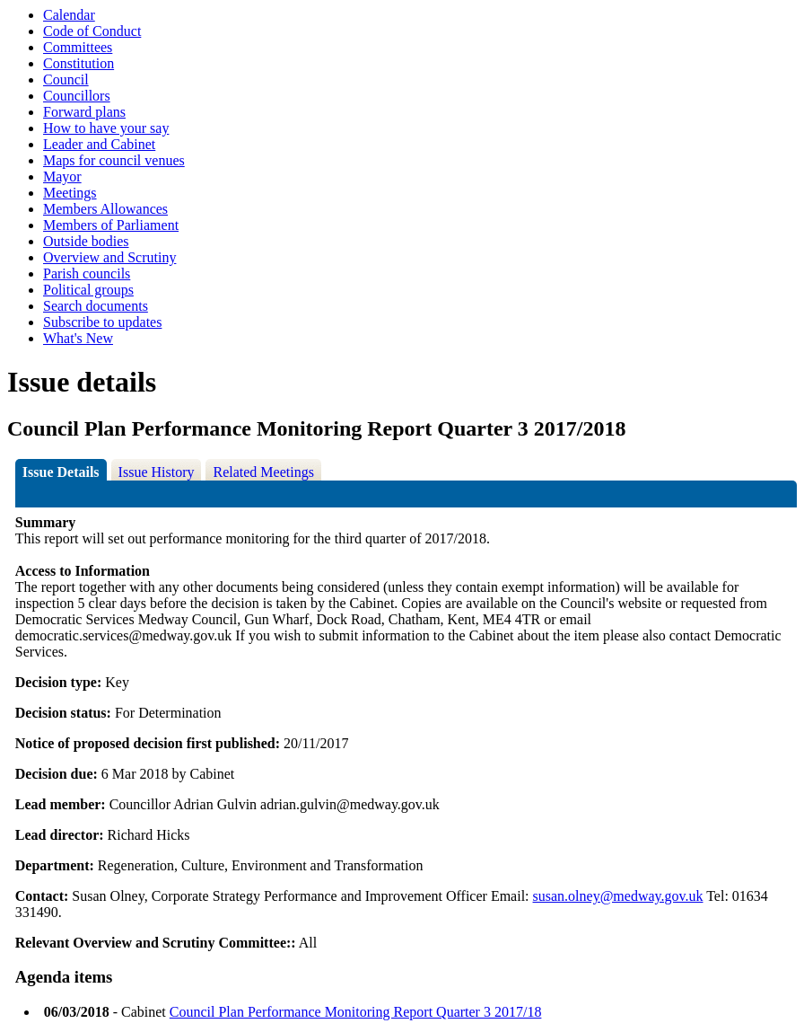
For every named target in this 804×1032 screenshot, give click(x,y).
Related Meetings (263, 472)
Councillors (76, 95)
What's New (78, 338)
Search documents (95, 305)
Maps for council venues (114, 160)
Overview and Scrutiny (109, 257)
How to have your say (106, 128)
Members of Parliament (111, 225)
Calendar (69, 14)
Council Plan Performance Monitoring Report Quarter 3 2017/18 (356, 1011)
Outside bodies (86, 241)
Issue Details (61, 472)
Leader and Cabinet (99, 144)
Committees (77, 47)
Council (66, 79)
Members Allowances (105, 208)
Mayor (62, 176)
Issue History (156, 472)
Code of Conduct (92, 31)
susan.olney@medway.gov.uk (618, 896)
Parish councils (86, 273)
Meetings (70, 192)
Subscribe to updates (102, 322)
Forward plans (84, 111)
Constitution (78, 63)
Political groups (88, 289)
